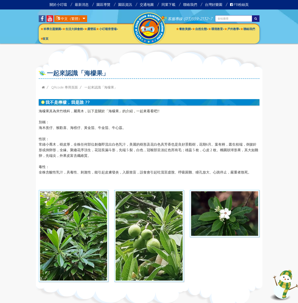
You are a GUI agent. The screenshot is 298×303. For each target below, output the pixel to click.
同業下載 (168, 4)
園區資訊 (125, 4)
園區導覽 (103, 4)
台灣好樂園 (213, 4)
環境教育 (217, 29)
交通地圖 (147, 4)
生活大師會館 (74, 29)
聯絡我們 (190, 4)
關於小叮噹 (58, 4)
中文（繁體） (71, 18)
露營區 (91, 29)
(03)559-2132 (196, 18)
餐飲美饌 (185, 29)
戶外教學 (233, 29)
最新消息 (82, 4)
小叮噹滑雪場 (108, 29)
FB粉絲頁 (239, 4)
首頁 (45, 38)
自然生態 (201, 29)
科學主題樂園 (53, 29)
